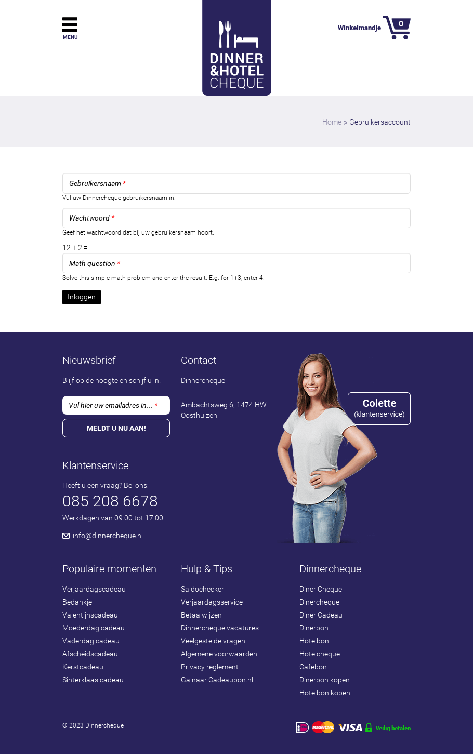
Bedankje (77, 602)
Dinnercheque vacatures (220, 628)
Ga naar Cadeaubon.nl (217, 680)
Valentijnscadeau (90, 615)
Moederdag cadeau (93, 628)
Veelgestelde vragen (213, 641)
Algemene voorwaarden (219, 654)
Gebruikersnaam (97, 183)
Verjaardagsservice (212, 602)
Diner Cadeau (321, 615)
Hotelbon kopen (324, 693)
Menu (70, 37)
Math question (94, 263)
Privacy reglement (210, 667)
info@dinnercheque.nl (108, 535)
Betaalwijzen (201, 615)
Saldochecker (202, 589)
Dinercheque (319, 602)
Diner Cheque (320, 589)
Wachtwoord (91, 218)
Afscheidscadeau (90, 654)
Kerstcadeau (82, 667)
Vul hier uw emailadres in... (113, 405)
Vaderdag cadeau (91, 641)
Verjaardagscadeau (94, 589)
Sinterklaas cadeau (93, 680)
